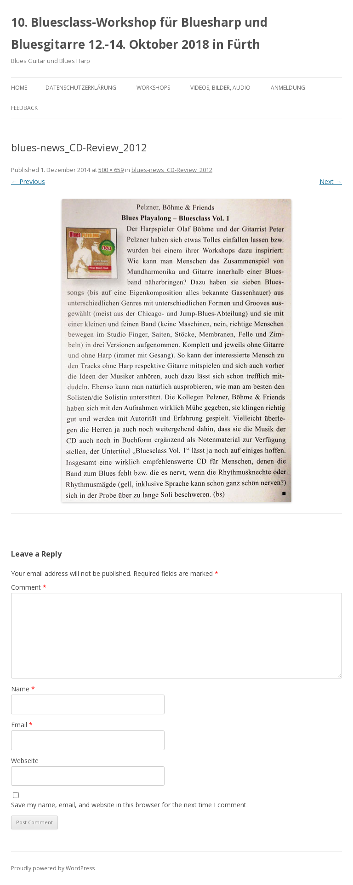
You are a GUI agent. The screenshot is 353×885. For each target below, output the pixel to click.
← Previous (28, 181)
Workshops (153, 88)
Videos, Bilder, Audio (220, 88)
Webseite (25, 760)
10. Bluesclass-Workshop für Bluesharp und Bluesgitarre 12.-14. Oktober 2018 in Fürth (139, 33)
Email (22, 724)
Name (23, 688)
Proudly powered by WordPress (53, 868)
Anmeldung (288, 88)
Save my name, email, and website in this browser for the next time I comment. (129, 804)
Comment (28, 587)
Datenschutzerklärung (81, 88)
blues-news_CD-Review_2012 (171, 170)
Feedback (24, 108)
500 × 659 (111, 170)
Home (19, 88)
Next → (330, 181)
